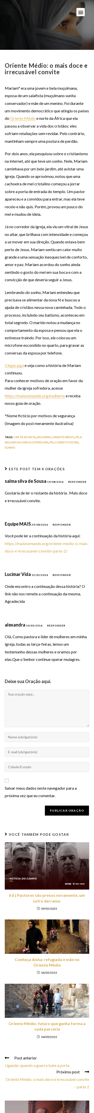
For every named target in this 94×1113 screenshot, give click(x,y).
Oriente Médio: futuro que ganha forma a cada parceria (47, 1026)
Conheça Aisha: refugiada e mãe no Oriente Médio (47, 962)
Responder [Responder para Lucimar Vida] (62, 574)
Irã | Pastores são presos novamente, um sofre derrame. (47, 898)
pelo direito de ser (64, 442)
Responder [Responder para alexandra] (56, 625)
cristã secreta (25, 437)
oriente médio (63, 437)
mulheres (44, 437)
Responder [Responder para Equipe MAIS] (62, 524)
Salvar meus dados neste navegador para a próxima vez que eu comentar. (41, 792)
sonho (10, 447)
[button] (80, 12)
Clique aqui (14, 365)
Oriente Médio (23, 118)
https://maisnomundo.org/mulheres (35, 395)
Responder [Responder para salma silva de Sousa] (77, 481)
